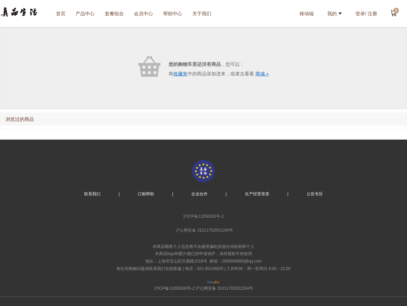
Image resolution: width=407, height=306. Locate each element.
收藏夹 (180, 73)
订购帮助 (146, 194)
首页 (60, 13)
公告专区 (315, 194)
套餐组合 (114, 13)
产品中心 (85, 13)
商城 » (262, 73)
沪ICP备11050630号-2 (203, 216)
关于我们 (201, 13)
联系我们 (92, 194)
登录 (360, 13)
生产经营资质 (257, 194)
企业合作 (199, 194)
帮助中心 (172, 13)
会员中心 (143, 13)
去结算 (394, 13)
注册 (372, 13)
